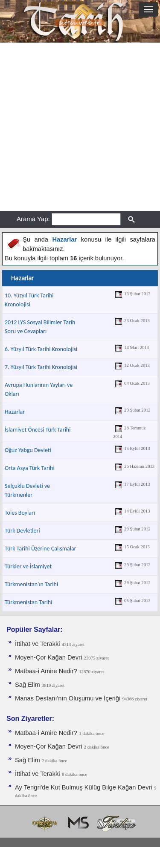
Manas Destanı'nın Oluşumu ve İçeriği (67, 698)
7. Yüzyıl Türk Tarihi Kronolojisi (41, 367)
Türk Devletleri (22, 530)
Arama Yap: (33, 218)
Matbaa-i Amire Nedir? (46, 671)
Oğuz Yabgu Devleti (28, 450)
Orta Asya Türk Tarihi (30, 468)
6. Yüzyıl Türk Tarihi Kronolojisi (41, 349)
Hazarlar (15, 411)
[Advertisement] (80, 127)
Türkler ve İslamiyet (28, 566)
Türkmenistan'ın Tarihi (31, 584)
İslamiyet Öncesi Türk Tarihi (37, 429)
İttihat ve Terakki (37, 643)
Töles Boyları (20, 512)
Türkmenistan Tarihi (28, 602)
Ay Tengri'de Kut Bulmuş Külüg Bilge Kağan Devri (83, 787)
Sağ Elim (27, 684)
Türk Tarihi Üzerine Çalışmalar (40, 548)
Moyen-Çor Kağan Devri (48, 657)
